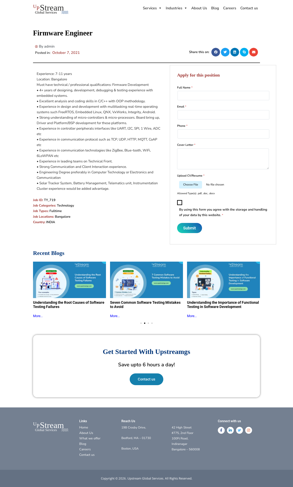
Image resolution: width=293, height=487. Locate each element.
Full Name (184, 88)
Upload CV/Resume (190, 176)
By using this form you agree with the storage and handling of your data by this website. (223, 212)
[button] (215, 52)
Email (181, 107)
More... (38, 316)
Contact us (249, 8)
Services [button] (150, 8)
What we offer (90, 438)
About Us (199, 8)
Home (83, 427)
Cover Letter (186, 145)
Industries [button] (174, 8)
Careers (229, 8)
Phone (182, 126)
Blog (215, 8)
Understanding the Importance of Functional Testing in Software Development (223, 305)
